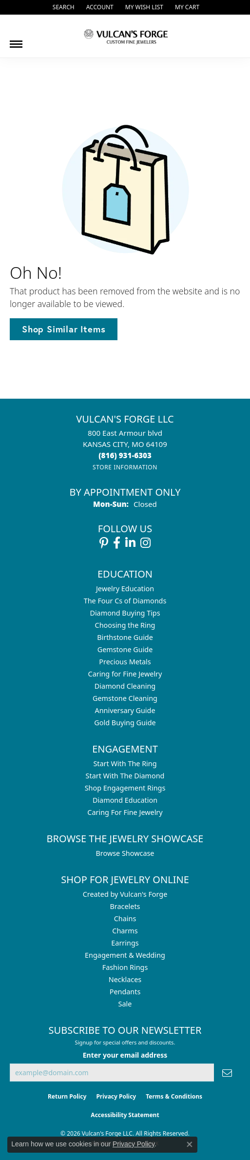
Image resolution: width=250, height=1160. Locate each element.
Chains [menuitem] (125, 918)
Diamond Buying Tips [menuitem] (125, 613)
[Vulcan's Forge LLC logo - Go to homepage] (125, 36)
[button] (63, 7)
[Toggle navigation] (16, 40)
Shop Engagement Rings (125, 788)
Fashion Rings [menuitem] (125, 967)
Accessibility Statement (125, 1115)
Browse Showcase (125, 853)
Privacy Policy (116, 1096)
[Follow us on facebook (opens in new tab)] (116, 543)
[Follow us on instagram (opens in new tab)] (145, 543)
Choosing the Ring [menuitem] (125, 625)
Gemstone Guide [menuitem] (125, 649)
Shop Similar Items (63, 329)
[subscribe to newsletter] (227, 1072)
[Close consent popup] (189, 1144)
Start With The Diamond (125, 775)
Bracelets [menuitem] (125, 906)
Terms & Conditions (174, 1096)
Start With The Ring (124, 763)
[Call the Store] (125, 455)
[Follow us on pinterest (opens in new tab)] (103, 543)
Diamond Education (125, 800)
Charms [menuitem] (124, 930)
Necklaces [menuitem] (125, 979)
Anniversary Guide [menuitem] (125, 710)
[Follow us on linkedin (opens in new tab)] (130, 543)
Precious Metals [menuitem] (125, 661)
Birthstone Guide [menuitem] (125, 637)
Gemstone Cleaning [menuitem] (125, 698)
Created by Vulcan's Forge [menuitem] (125, 894)
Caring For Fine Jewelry (124, 812)
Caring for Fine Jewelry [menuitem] (125, 673)
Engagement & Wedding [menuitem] (125, 955)
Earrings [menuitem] (124, 942)
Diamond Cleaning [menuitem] (125, 686)
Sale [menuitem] (125, 1003)
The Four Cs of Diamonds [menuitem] (125, 600)
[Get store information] (125, 467)
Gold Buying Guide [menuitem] (124, 722)
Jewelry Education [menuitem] (125, 588)
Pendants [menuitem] (125, 991)
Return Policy (67, 1096)
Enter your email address (125, 1055)
